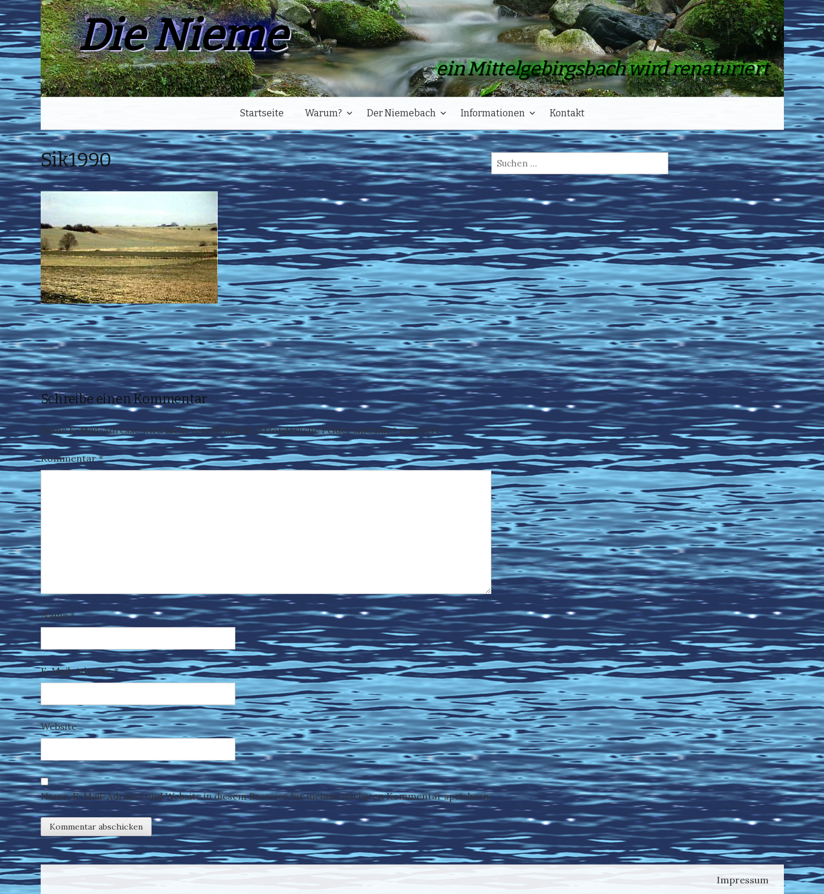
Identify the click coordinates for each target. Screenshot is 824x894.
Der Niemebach (401, 113)
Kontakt (567, 113)
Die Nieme (182, 35)
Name (58, 615)
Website (59, 726)
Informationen (493, 113)
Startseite (262, 113)
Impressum (743, 880)
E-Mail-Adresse (80, 671)
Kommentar (72, 458)
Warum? (323, 113)
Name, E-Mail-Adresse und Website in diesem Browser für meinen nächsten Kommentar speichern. (266, 796)
